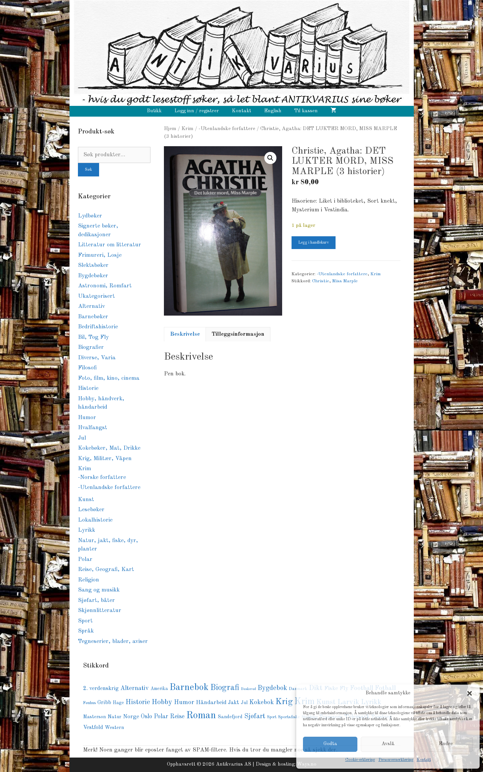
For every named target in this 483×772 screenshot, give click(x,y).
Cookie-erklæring (360, 760)
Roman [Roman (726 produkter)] (201, 716)
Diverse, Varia (97, 358)
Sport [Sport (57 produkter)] (271, 717)
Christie (320, 281)
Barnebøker (93, 317)
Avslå (388, 743)
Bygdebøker (93, 276)
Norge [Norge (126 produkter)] (131, 717)
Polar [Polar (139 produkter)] (161, 717)
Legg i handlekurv (313, 243)
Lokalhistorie (95, 520)
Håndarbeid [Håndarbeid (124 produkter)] (211, 702)
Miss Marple (345, 281)
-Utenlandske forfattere (227, 128)
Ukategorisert (96, 296)
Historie (88, 388)
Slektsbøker (93, 265)
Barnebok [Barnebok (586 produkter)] (189, 687)
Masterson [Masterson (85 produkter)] (94, 717)
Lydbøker (90, 216)
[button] (469, 693)
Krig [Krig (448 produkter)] (284, 701)
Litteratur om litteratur (109, 245)
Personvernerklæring (396, 760)
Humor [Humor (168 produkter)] (184, 702)
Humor (87, 417)
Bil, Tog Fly (93, 337)
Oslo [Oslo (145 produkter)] (146, 717)
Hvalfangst (92, 428)
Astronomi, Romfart (105, 286)
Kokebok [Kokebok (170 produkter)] (261, 702)
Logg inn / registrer (196, 111)
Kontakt (424, 760)
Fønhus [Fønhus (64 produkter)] (89, 703)
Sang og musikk (99, 590)
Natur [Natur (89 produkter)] (114, 717)
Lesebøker (91, 510)
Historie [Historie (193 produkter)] (138, 702)
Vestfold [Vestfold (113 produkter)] (93, 727)
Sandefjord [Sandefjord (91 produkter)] (230, 717)
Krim (187, 128)
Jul (82, 438)
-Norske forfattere (102, 477)
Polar (85, 559)
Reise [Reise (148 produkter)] (177, 717)
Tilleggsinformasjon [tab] (238, 334)
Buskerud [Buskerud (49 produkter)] (248, 689)
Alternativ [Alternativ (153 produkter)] (134, 688)
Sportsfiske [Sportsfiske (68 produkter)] (289, 717)
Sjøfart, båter (96, 600)
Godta (330, 743)
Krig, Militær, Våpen (105, 458)
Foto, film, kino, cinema (108, 378)
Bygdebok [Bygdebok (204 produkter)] (272, 688)
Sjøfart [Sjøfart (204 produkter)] (254, 716)
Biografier (91, 347)
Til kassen (306, 111)
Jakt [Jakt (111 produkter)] (233, 702)
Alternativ (91, 306)
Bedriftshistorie (98, 327)
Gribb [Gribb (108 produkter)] (104, 702)
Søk (88, 170)
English (272, 111)
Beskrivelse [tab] (185, 334)
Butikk (154, 111)
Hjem (170, 128)
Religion (88, 580)
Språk (86, 631)
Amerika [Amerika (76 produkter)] (159, 689)
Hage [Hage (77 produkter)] (118, 703)
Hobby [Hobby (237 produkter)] (162, 702)
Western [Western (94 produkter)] (114, 727)
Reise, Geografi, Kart (106, 569)
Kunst (86, 499)
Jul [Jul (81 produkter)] (244, 702)
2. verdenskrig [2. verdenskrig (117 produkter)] (101, 688)
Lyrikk (86, 530)
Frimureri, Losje (100, 255)
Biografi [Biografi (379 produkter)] (224, 688)
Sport (85, 621)
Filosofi (87, 368)
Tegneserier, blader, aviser (113, 641)
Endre (446, 743)
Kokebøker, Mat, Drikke (109, 448)
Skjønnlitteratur (99, 610)
